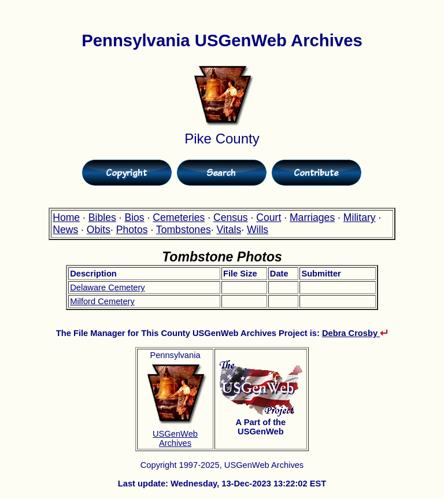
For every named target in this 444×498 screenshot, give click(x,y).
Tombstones (183, 229)
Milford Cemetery (102, 301)
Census (230, 217)
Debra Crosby (355, 333)
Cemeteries (179, 217)
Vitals (229, 229)
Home (66, 217)
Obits (98, 229)
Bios (134, 217)
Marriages (312, 217)
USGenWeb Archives (175, 438)
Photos (132, 229)
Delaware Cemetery (107, 287)
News (65, 229)
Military (359, 217)
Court (268, 217)
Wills (257, 229)
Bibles (102, 217)
